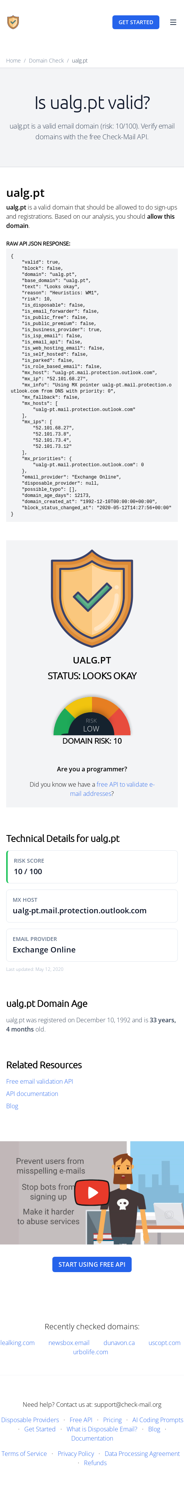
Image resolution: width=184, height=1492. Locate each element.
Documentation (92, 1438)
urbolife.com (90, 1352)
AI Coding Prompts (157, 1420)
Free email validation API (39, 1081)
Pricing (112, 1420)
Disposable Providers (30, 1420)
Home (13, 60)
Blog (12, 1106)
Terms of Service (24, 1453)
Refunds (95, 1463)
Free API (81, 1420)
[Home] (13, 22)
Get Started (40, 1429)
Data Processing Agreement (142, 1453)
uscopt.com (165, 1343)
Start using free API (92, 1264)
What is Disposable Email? (102, 1429)
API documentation (32, 1093)
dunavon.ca (119, 1343)
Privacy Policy (76, 1453)
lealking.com (17, 1343)
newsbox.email (69, 1343)
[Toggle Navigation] (173, 22)
